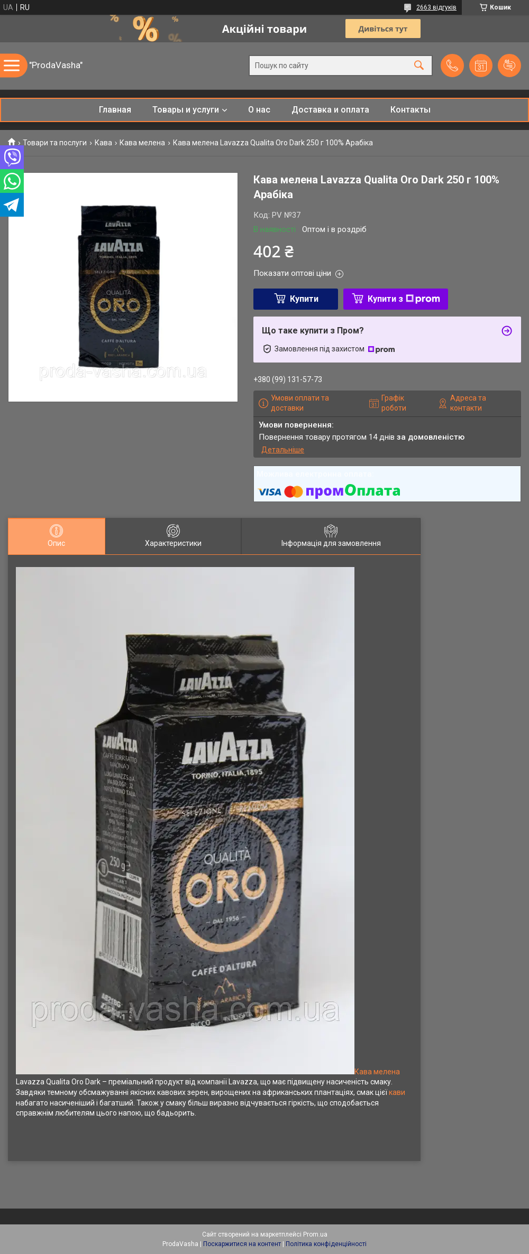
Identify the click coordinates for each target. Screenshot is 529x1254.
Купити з (404, 299)
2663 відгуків (436, 7)
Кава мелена (142, 142)
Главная (115, 110)
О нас (259, 110)
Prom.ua (315, 1234)
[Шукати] (419, 66)
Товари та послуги (55, 142)
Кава (103, 142)
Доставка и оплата (330, 110)
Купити (304, 299)
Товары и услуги (185, 110)
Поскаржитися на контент (242, 1244)
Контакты (410, 110)
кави (397, 1092)
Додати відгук (509, 65)
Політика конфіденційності (326, 1244)
